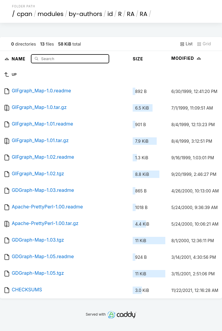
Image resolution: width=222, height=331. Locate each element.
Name (19, 58)
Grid (204, 43)
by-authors (85, 14)
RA (131, 14)
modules (50, 14)
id (110, 14)
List (186, 43)
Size (138, 58)
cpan (24, 14)
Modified (186, 58)
